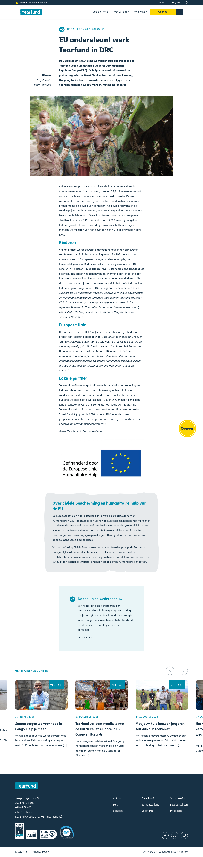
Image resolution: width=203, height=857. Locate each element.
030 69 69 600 (23, 807)
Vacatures (148, 810)
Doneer (187, 428)
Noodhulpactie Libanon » (33, 2)
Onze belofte (177, 798)
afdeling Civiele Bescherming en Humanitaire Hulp (93, 547)
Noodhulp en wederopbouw (85, 29)
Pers (115, 804)
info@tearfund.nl (24, 812)
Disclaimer (21, 851)
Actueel (117, 798)
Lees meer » (85, 637)
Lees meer (41, 723)
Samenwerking (150, 804)
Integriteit (176, 810)
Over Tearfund (150, 798)
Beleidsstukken (179, 804)
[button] (170, 671)
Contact (162, 2)
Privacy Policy (41, 851)
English (176, 2)
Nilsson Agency (178, 851)
